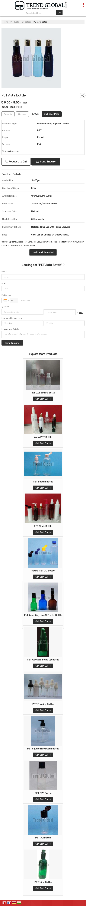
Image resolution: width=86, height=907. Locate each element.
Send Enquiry (45, 161)
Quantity (5, 306)
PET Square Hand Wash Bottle (43, 748)
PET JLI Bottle (43, 837)
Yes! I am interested (43, 252)
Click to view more (10, 151)
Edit (35, 114)
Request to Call (16, 161)
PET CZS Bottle (43, 793)
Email (3, 283)
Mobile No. (6, 295)
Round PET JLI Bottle (43, 570)
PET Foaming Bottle (43, 704)
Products (14, 22)
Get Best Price (51, 114)
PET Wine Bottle (43, 882)
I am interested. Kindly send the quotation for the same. (43, 334)
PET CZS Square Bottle (43, 392)
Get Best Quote (43, 399)
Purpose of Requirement (11, 318)
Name (4, 271)
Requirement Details (10, 329)
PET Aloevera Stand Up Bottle (43, 659)
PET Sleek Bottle (43, 526)
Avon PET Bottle (43, 437)
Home (5, 22)
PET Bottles (26, 22)
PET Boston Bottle (43, 481)
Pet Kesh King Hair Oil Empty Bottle (43, 615)
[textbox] (22, 114)
